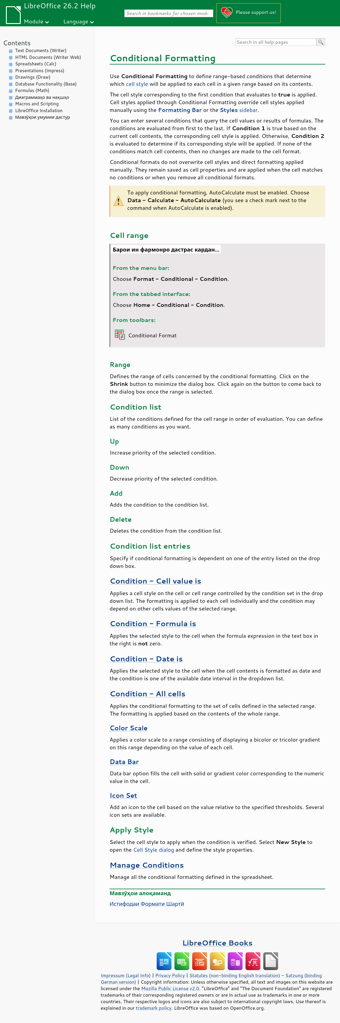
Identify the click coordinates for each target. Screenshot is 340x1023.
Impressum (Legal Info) (126, 975)
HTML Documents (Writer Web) (48, 57)
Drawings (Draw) (32, 77)
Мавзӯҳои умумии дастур (42, 117)
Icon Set (123, 795)
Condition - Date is (146, 658)
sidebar (239, 110)
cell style (137, 84)
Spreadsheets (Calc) (35, 64)
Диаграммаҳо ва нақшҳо (42, 97)
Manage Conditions (147, 865)
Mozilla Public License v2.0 (170, 988)
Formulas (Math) (32, 90)
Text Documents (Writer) (41, 50)
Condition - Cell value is (155, 581)
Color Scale (128, 728)
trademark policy (153, 1008)
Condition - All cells (147, 693)
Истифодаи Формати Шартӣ (147, 904)
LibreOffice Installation (38, 110)
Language (75, 21)
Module (33, 21)
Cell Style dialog (153, 849)
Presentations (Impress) (39, 70)
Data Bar (124, 761)
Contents (17, 42)
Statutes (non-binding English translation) (234, 975)
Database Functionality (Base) (46, 84)
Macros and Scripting (37, 104)
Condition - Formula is (153, 623)
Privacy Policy (170, 975)
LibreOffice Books (217, 942)
